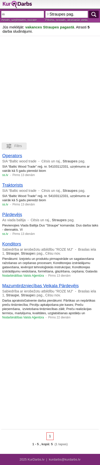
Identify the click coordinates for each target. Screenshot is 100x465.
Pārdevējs (12, 214)
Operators (12, 155)
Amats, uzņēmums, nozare (19, 20)
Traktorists (12, 185)
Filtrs (14, 146)
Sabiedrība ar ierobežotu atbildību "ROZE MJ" (37, 249)
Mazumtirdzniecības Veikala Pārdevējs (40, 285)
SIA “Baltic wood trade (19, 161)
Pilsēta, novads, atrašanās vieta (66, 20)
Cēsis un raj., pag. (63, 161)
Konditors (11, 244)
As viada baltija (14, 220)
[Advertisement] (50, 88)
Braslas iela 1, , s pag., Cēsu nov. (49, 251)
